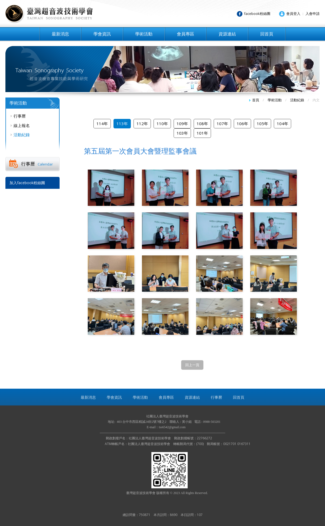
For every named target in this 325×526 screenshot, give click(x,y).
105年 (262, 123)
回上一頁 (192, 364)
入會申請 (313, 13)
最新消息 (60, 34)
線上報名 (22, 125)
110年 (162, 123)
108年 (202, 123)
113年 (122, 123)
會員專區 (185, 34)
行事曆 (20, 116)
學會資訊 (102, 34)
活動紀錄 (22, 134)
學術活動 (143, 34)
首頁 (255, 100)
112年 (142, 123)
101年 (202, 133)
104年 (282, 123)
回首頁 (266, 34)
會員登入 (293, 13)
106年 (242, 123)
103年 (182, 133)
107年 (222, 123)
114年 (102, 123)
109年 (182, 123)
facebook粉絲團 (257, 13)
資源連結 (227, 34)
